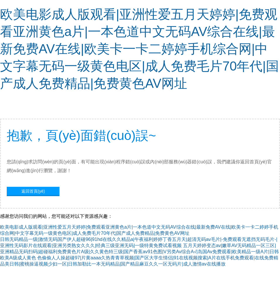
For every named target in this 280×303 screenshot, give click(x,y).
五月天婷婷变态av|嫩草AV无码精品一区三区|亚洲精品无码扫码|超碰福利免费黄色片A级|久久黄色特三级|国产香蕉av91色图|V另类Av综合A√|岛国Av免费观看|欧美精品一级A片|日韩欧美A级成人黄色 (139, 251)
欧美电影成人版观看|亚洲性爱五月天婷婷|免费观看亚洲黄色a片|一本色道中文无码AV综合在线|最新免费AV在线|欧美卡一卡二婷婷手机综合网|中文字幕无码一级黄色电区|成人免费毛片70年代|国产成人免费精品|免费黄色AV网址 (139, 48)
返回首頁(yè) (33, 191)
